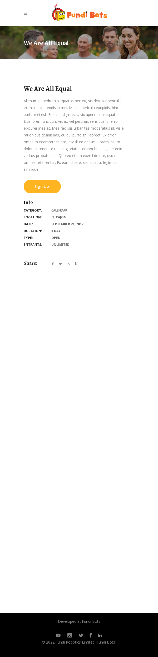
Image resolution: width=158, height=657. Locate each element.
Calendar (59, 210)
